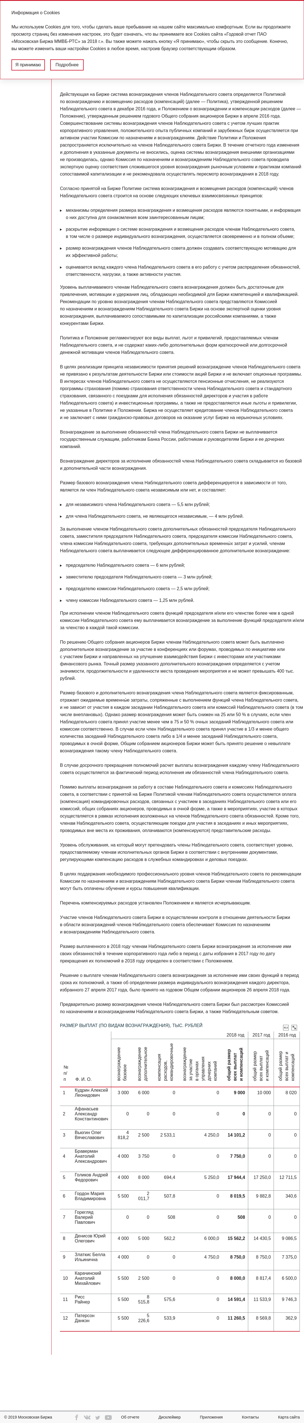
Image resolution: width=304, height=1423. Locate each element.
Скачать (286, 1027)
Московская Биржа (35, 1417)
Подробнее (67, 64)
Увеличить (294, 1027)
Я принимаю (28, 64)
